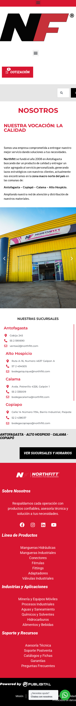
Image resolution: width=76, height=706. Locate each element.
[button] (36, 53)
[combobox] (63, 93)
